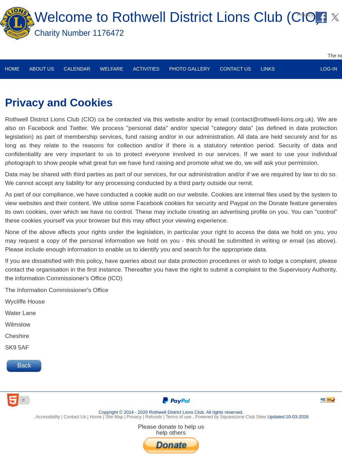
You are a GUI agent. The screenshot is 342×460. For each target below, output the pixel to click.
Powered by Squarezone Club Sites (230, 416)
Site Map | (114, 416)
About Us (39, 65)
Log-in (329, 65)
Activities (143, 65)
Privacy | (134, 416)
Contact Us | (76, 416)
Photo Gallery (187, 65)
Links (265, 65)
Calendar (74, 65)
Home (10, 65)
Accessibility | (48, 416)
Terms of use (178, 416)
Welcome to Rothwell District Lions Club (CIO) (177, 17)
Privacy (305, 14)
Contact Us (233, 65)
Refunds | (154, 416)
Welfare (109, 65)
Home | (96, 416)
